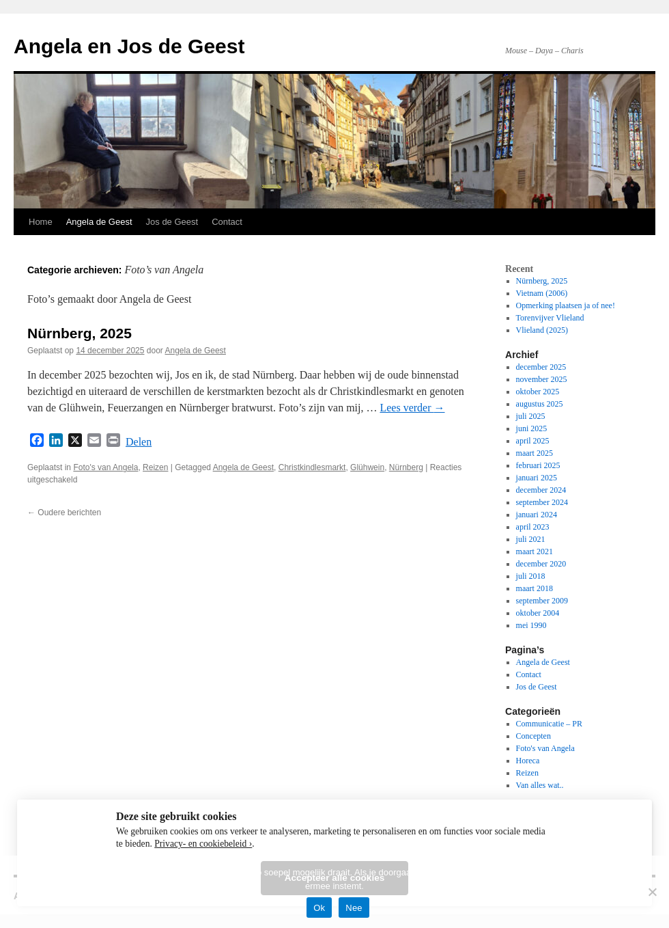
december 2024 (541, 490)
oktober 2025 (538, 391)
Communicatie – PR (549, 723)
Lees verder (412, 407)
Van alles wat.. (540, 785)
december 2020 (541, 564)
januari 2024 (536, 514)
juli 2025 (530, 416)
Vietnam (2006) (542, 293)
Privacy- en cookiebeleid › (203, 843)
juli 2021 (530, 539)
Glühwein (367, 467)
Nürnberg (406, 467)
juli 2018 (530, 576)
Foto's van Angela (105, 467)
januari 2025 (536, 477)
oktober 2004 (538, 613)
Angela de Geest (99, 222)
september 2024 (542, 502)
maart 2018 (534, 588)
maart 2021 (534, 551)
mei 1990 (531, 625)
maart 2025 (534, 453)
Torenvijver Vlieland (550, 318)
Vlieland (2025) (542, 330)
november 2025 (541, 379)
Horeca (528, 760)
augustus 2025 (539, 404)
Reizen (155, 467)
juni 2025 (531, 428)
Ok (319, 908)
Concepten (533, 736)
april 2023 (533, 527)
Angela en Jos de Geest (129, 46)
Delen (139, 442)
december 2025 (541, 367)
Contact (227, 222)
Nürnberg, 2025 (79, 333)
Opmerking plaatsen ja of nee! (565, 305)
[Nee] (652, 892)
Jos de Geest (172, 222)
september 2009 (542, 600)
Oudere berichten (64, 512)
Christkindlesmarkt (312, 467)
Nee (353, 908)
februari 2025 (538, 465)
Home (41, 222)
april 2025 (533, 441)
